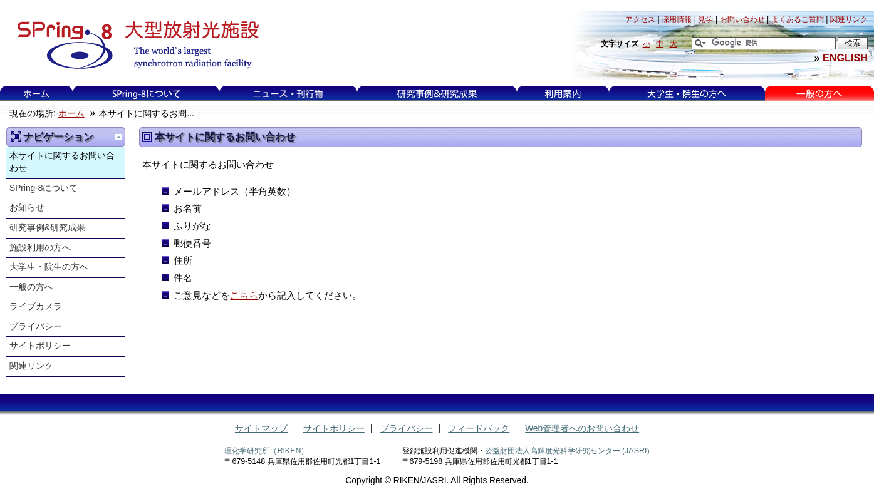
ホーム (36, 93)
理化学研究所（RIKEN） (266, 450)
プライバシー (35, 326)
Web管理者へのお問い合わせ (582, 428)
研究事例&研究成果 (437, 93)
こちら (244, 295)
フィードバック (478, 428)
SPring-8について (146, 93)
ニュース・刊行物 (288, 93)
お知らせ (26, 207)
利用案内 (562, 93)
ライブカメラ (35, 306)
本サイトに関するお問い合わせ (62, 162)
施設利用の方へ (40, 247)
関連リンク (31, 366)
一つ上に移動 (118, 137)
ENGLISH (845, 57)
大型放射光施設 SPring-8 (134, 45)
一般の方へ (819, 93)
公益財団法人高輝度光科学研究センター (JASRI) (567, 450)
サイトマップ (261, 428)
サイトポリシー (40, 346)
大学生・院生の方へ (686, 93)
